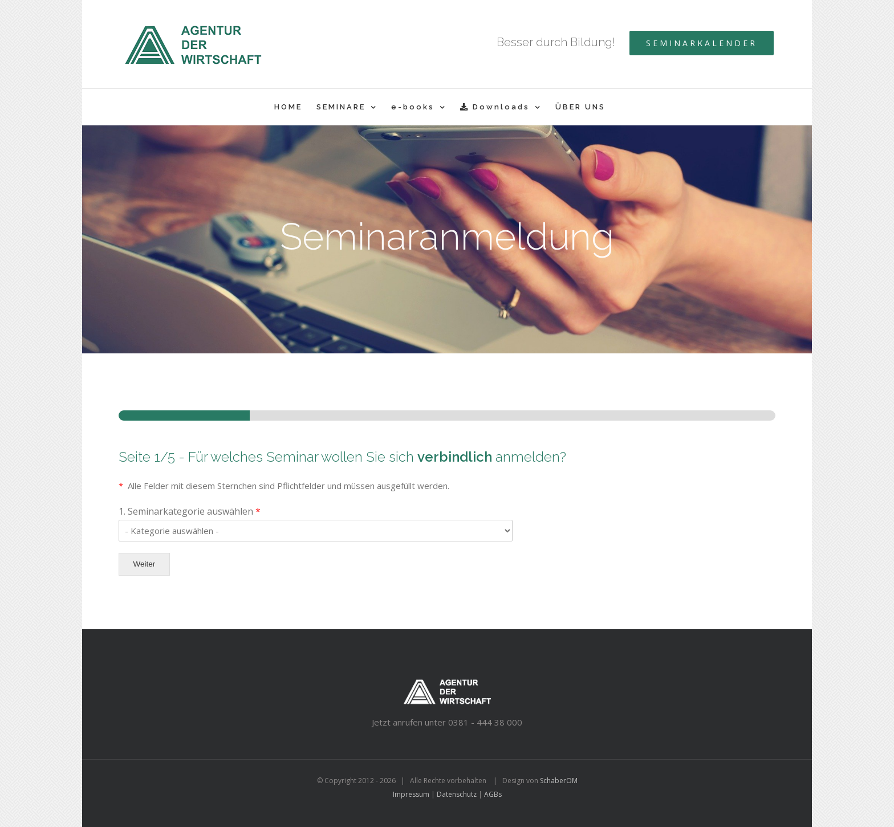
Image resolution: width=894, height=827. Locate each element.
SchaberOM (559, 780)
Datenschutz (457, 794)
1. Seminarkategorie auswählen (190, 512)
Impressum (411, 794)
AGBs (493, 794)
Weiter (144, 564)
